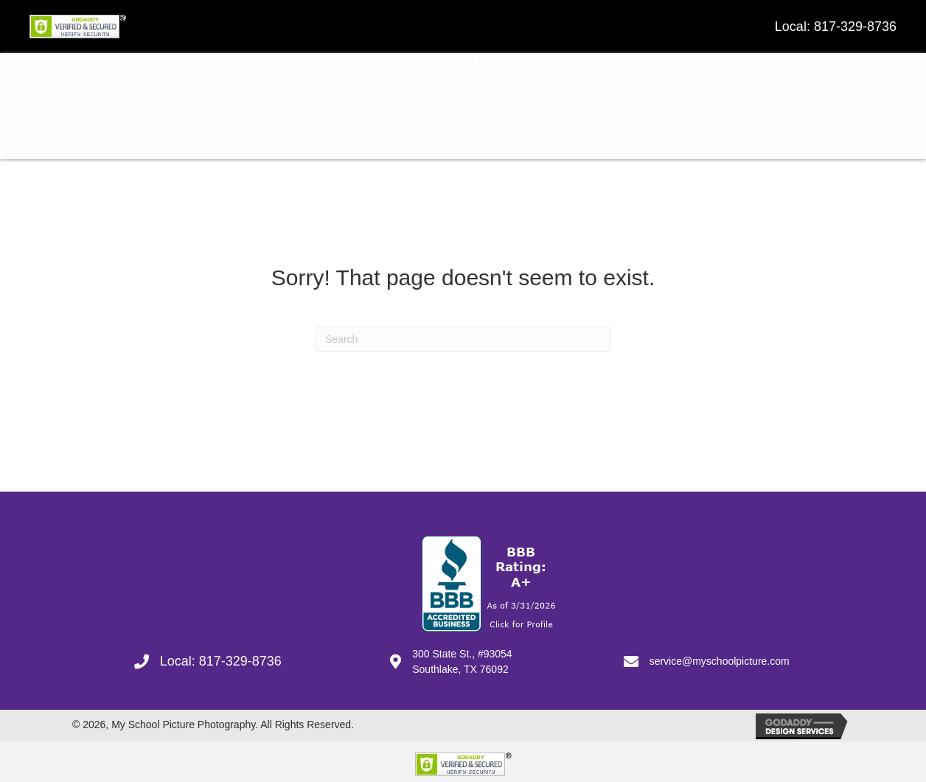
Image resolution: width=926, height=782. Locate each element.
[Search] (463, 333)
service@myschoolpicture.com (720, 656)
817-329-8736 (855, 26)
